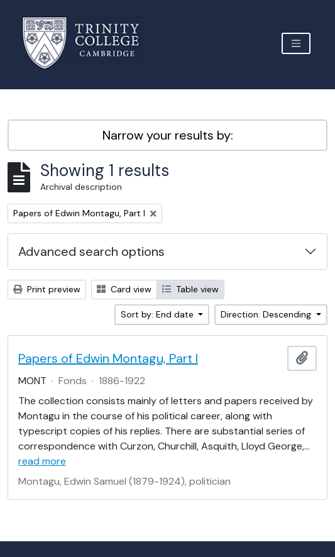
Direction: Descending (267, 314)
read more (42, 461)
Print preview (46, 289)
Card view (124, 289)
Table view (190, 289)
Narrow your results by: (167, 135)
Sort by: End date (158, 314)
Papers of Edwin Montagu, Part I (108, 358)
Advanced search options (91, 251)
